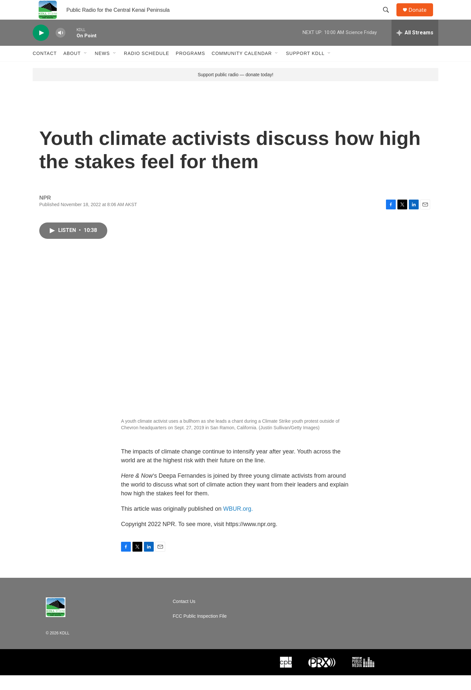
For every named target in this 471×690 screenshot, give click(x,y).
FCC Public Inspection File (200, 630)
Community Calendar (242, 68)
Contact (45, 68)
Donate (421, 17)
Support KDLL (305, 68)
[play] (41, 47)
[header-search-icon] (389, 17)
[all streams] (415, 47)
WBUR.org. (238, 523)
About (72, 68)
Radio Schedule (146, 68)
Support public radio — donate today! (235, 89)
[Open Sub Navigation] (85, 68)
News (102, 68)
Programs (190, 68)
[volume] (60, 47)
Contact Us (184, 616)
